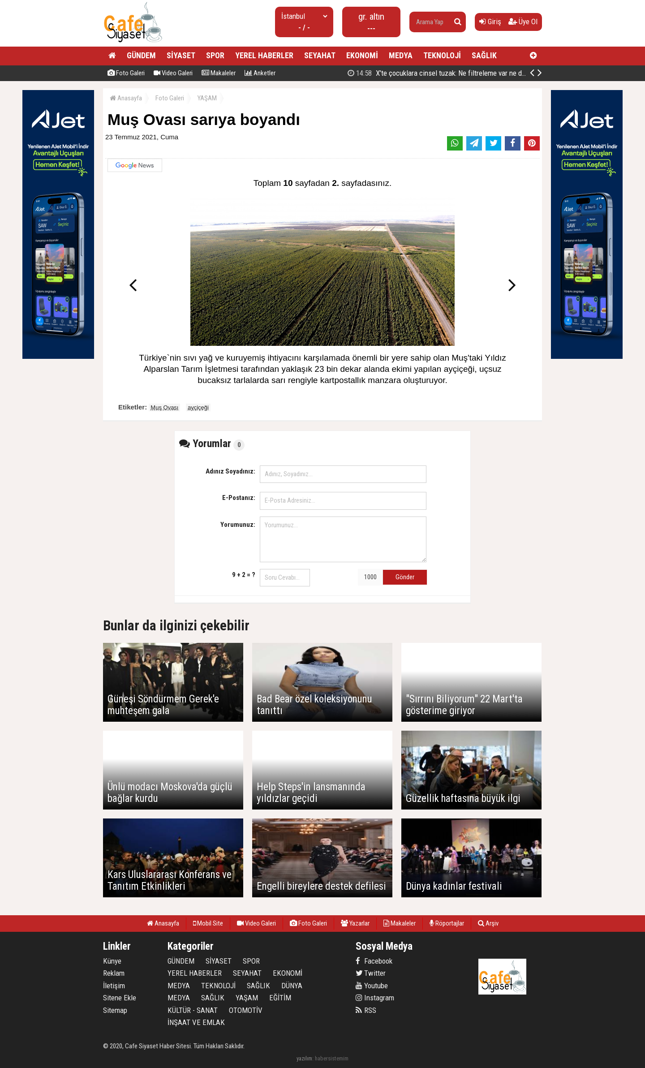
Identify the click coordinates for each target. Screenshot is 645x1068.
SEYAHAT (319, 55)
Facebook (374, 960)
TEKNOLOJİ (442, 55)
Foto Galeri (126, 73)
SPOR (215, 55)
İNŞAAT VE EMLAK (196, 1022)
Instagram (375, 997)
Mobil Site (208, 923)
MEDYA (401, 55)
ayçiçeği (198, 407)
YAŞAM (207, 98)
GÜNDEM (141, 55)
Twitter (371, 973)
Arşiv (488, 923)
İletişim (114, 985)
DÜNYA (291, 985)
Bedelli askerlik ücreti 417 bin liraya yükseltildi (444, 73)
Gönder (405, 577)
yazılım (304, 1058)
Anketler (260, 73)
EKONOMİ (362, 55)
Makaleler (219, 73)
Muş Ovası (164, 407)
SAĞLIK (484, 55)
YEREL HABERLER (264, 55)
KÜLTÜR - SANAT (193, 1010)
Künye (112, 960)
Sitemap (115, 1010)
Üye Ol (523, 21)
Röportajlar (447, 923)
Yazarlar (355, 923)
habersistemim (331, 1058)
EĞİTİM (280, 997)
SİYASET (181, 55)
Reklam (114, 973)
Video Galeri (173, 73)
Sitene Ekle (119, 997)
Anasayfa (126, 98)
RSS (366, 1010)
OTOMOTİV (245, 1010)
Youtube (372, 985)
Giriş (490, 21)
